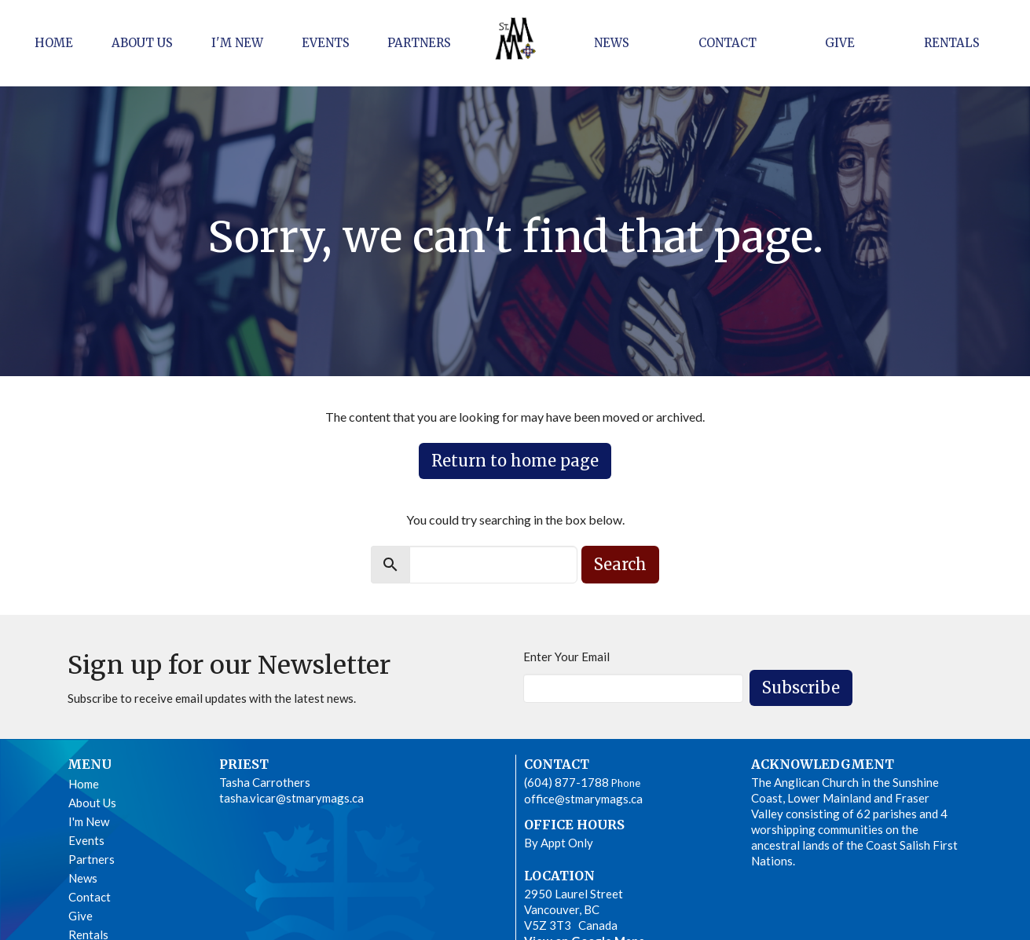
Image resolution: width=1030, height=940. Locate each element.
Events (326, 42)
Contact (727, 42)
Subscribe (801, 687)
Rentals (952, 42)
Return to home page (515, 460)
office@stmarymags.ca (583, 799)
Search (620, 564)
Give (840, 42)
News (611, 42)
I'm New (237, 42)
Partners (419, 42)
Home (54, 42)
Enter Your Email (566, 656)
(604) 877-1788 (566, 782)
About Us (142, 42)
